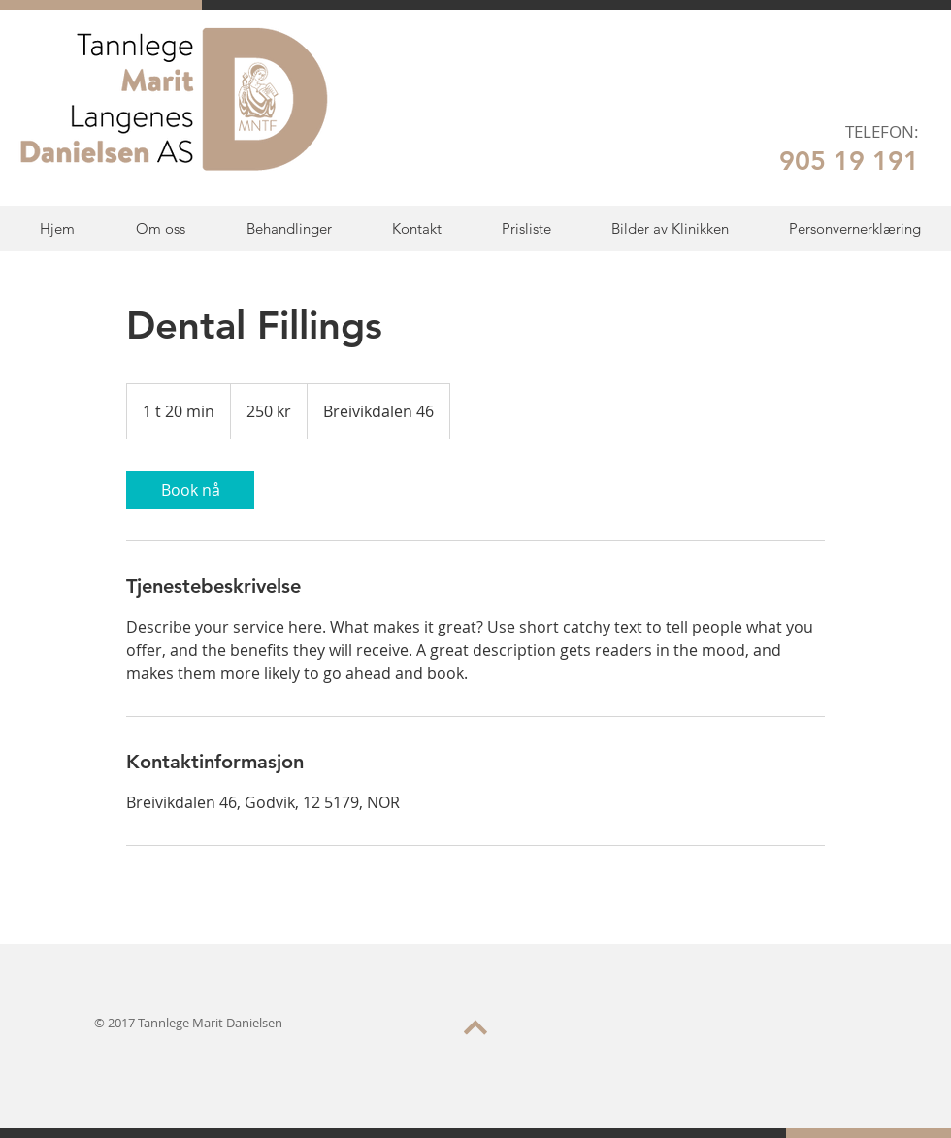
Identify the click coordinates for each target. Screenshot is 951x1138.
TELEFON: (882, 131)
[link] (190, 490)
